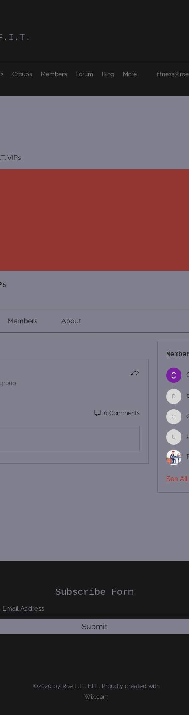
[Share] (135, 373)
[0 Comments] (116, 413)
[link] (23, 321)
